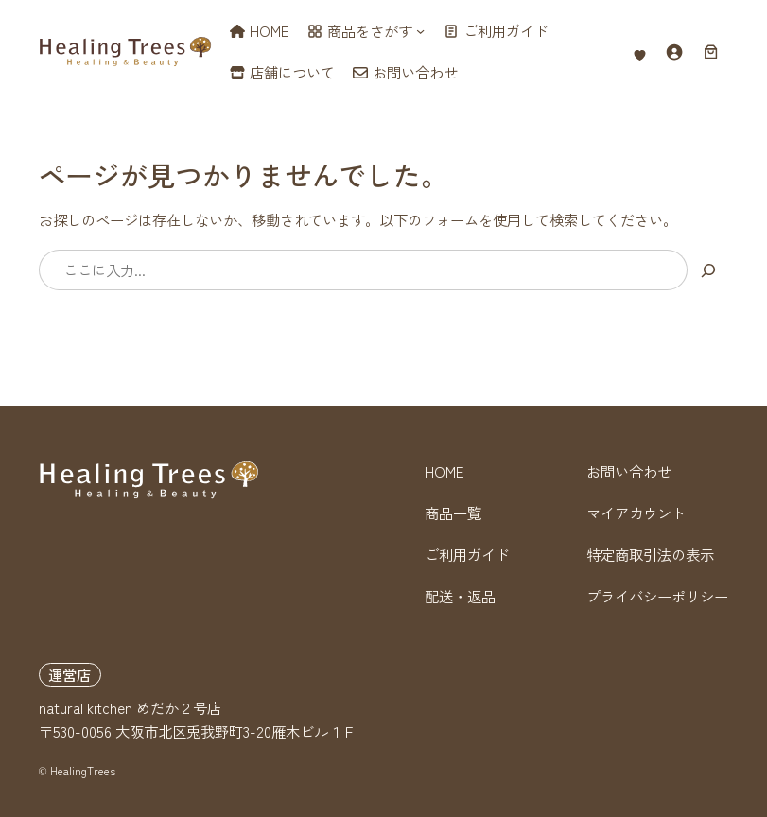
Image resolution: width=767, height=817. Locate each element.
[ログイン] (673, 51)
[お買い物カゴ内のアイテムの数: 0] (710, 51)
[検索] (708, 270)
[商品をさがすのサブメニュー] (420, 30)
